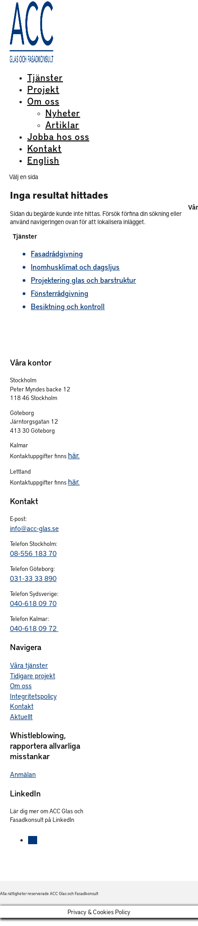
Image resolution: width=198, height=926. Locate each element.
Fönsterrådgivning (59, 293)
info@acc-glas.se (34, 528)
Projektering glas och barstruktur (83, 280)
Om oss (43, 101)
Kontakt (44, 148)
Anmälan (23, 774)
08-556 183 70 (33, 553)
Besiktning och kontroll (68, 306)
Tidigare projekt (32, 675)
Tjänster (45, 77)
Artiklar (62, 124)
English (43, 160)
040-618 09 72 (34, 628)
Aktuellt (21, 716)
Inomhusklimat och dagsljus (75, 266)
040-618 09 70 (33, 603)
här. (74, 455)
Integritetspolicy (33, 696)
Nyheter (62, 113)
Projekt (43, 89)
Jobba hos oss (58, 136)
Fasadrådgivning (57, 253)
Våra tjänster (29, 665)
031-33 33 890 (33, 578)
